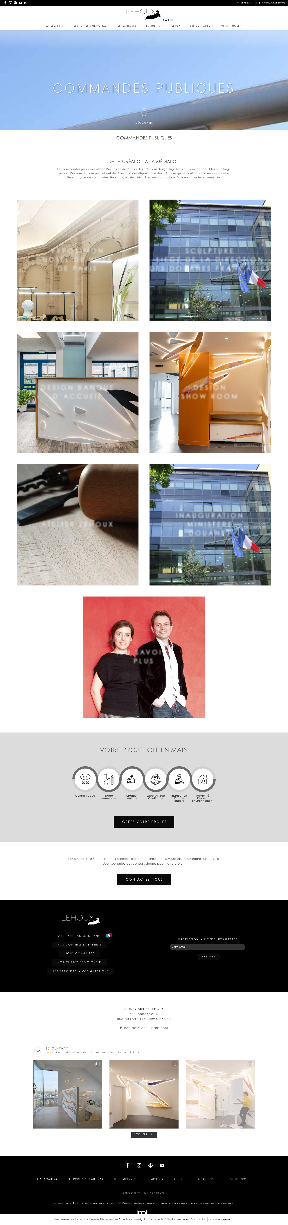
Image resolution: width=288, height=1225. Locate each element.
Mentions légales (62, 1203)
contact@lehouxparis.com (214, 3)
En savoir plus (198, 1219)
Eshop (176, 26)
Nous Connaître (200, 26)
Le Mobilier (155, 26)
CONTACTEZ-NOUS (271, 3)
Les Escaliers (56, 26)
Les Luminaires (127, 26)
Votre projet (231, 26)
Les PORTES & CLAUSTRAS (91, 26)
